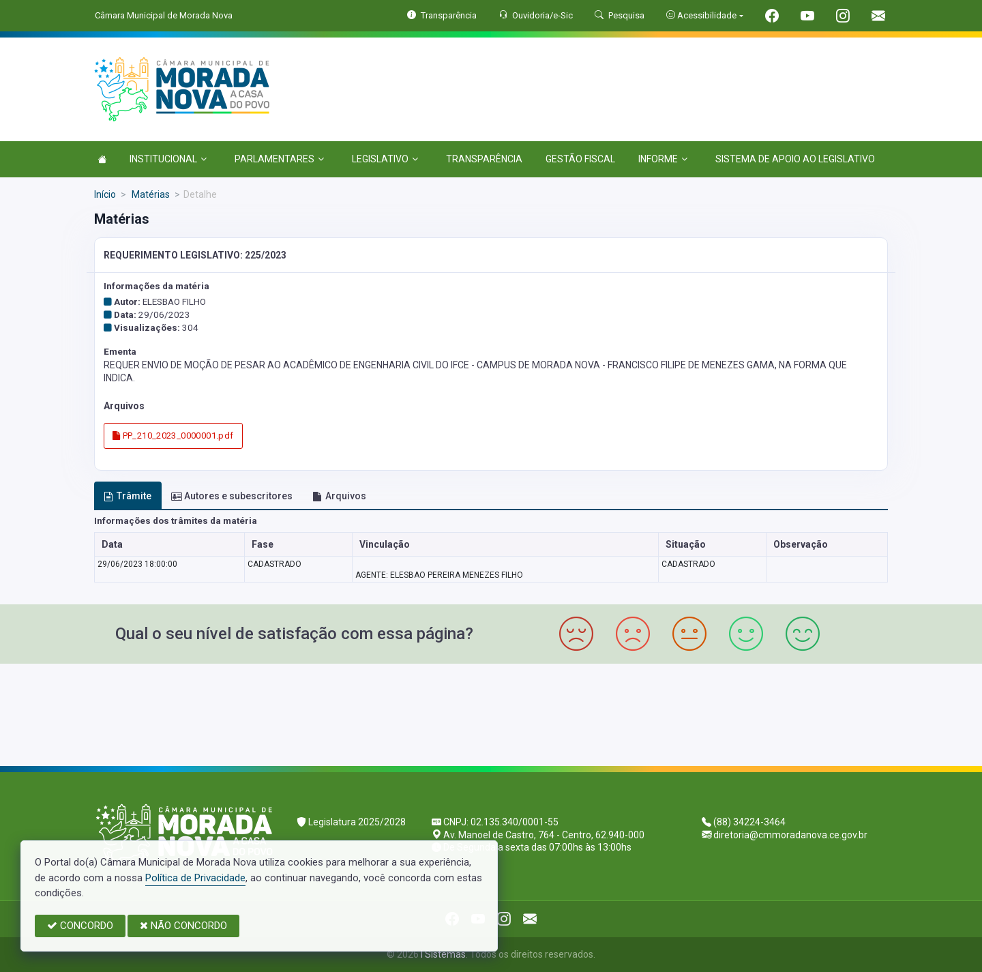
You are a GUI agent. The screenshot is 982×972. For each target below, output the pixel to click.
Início (105, 194)
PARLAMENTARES (279, 159)
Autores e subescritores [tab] (232, 495)
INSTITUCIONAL (168, 159)
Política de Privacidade (195, 878)
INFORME (662, 159)
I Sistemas (443, 954)
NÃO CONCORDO (183, 925)
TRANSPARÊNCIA (484, 158)
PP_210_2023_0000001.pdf (173, 435)
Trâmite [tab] (127, 495)
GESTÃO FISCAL (580, 158)
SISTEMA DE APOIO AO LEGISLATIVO (795, 158)
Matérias (150, 194)
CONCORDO (80, 925)
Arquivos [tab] (339, 495)
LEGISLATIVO (385, 159)
